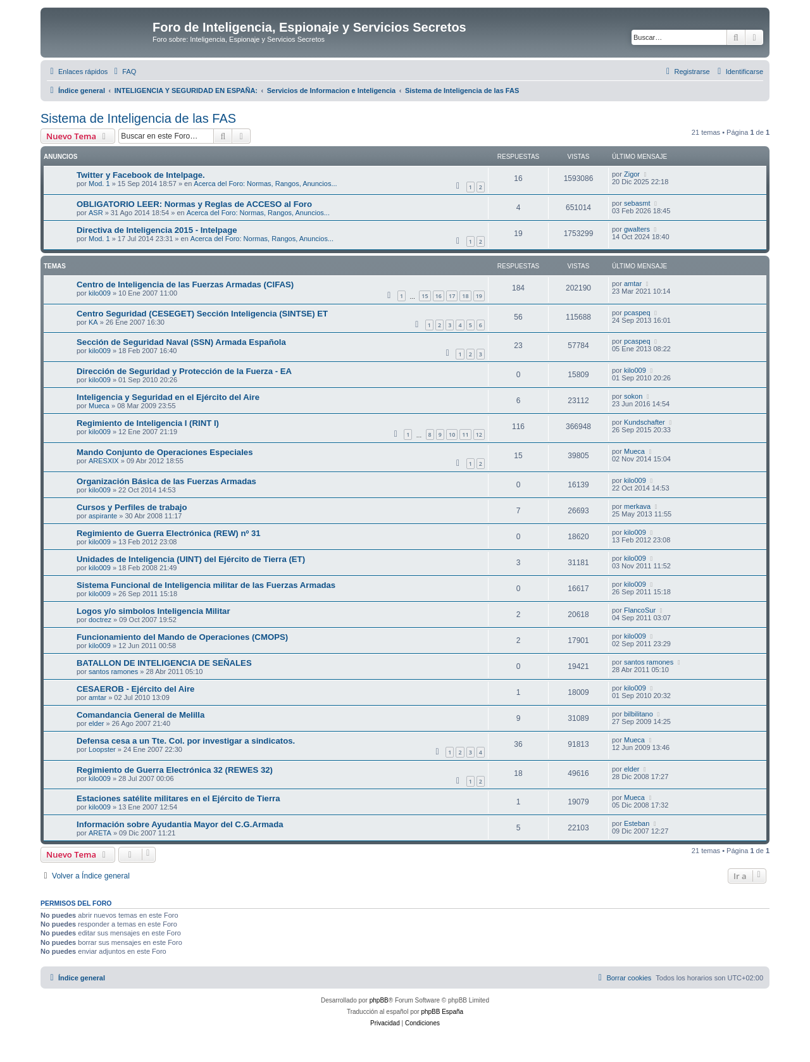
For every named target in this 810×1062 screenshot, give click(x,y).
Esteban (636, 823)
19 (479, 296)
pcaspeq (637, 312)
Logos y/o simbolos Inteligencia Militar (153, 611)
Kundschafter (644, 422)
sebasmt (637, 203)
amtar (633, 283)
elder (96, 723)
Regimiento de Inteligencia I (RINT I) (148, 423)
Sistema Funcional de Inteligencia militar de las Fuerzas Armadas (206, 585)
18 (465, 296)
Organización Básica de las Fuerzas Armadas (166, 481)
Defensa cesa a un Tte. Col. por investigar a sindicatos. (186, 741)
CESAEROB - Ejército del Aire (135, 689)
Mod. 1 (99, 183)
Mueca (99, 405)
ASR (96, 212)
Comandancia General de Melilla (140, 715)
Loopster (102, 749)
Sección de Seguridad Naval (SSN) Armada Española (181, 342)
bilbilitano (638, 714)
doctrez (100, 619)
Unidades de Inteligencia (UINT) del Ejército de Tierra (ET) (191, 559)
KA (93, 322)
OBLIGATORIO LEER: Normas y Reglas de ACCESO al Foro (194, 204)
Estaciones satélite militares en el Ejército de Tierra (178, 798)
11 (465, 434)
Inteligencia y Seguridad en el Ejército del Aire (168, 397)
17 (452, 296)
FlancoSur (640, 610)
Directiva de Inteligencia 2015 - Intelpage (157, 230)
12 (479, 434)
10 (452, 434)
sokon (633, 396)
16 (438, 296)
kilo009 (100, 293)
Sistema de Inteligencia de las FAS (138, 118)
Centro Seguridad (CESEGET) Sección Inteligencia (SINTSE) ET (202, 313)
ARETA (100, 833)
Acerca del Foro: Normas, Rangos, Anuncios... (265, 183)
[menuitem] (123, 71)
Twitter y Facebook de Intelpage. (141, 175)
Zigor (632, 174)
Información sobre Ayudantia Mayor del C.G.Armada (180, 824)
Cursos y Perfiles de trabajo (132, 507)
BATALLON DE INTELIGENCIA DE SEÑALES (164, 663)
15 (424, 296)
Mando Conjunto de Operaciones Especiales (164, 452)
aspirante (103, 516)
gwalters (637, 229)
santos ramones (113, 671)
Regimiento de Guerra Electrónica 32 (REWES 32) (175, 770)
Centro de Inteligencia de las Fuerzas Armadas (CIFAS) (185, 284)
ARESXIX (104, 461)
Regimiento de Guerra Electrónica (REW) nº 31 (169, 533)
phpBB (379, 1000)
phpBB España (442, 1011)
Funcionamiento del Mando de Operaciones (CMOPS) (182, 637)
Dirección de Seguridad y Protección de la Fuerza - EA (184, 371)
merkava (637, 506)
